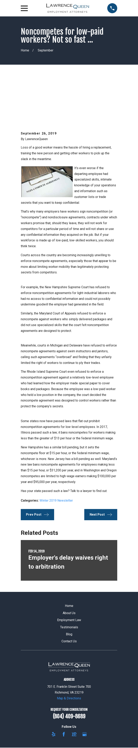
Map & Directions (69, 653)
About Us (69, 568)
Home (69, 561)
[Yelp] (53, 689)
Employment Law (69, 575)
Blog (69, 589)
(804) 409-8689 (69, 671)
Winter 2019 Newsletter (56, 456)
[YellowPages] (74, 689)
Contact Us (69, 596)
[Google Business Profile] (84, 689)
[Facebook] (64, 689)
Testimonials (69, 582)
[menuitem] (50, 733)
